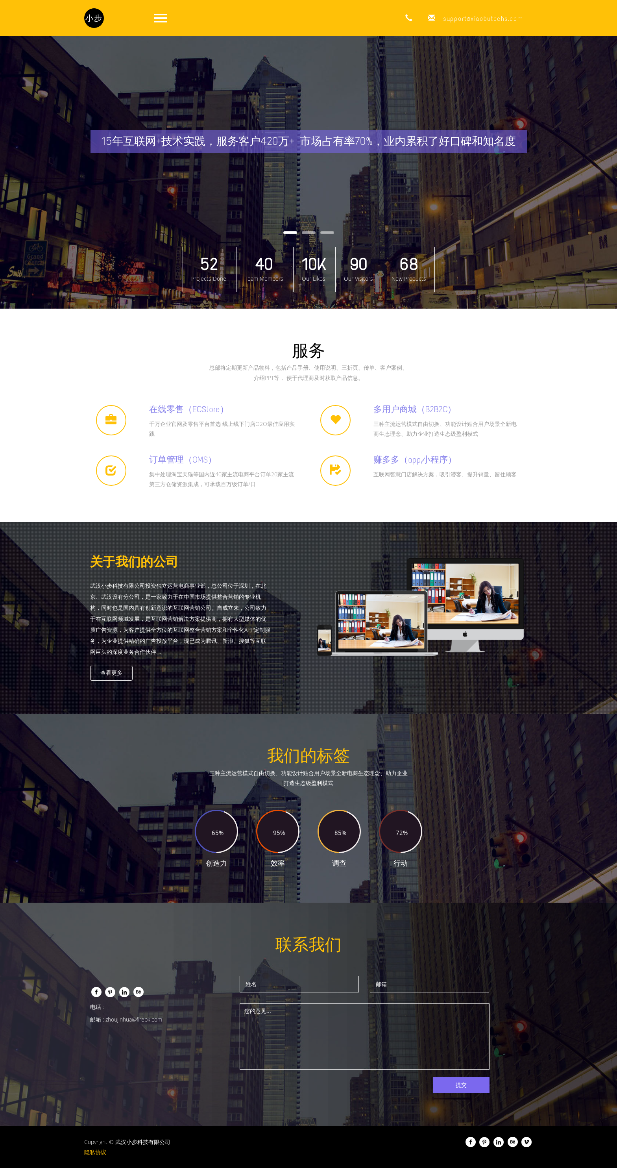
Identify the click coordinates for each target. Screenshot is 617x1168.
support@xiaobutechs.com (483, 19)
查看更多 (111, 673)
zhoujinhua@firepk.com (133, 1019)
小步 (94, 18)
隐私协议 (95, 1152)
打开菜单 (160, 18)
